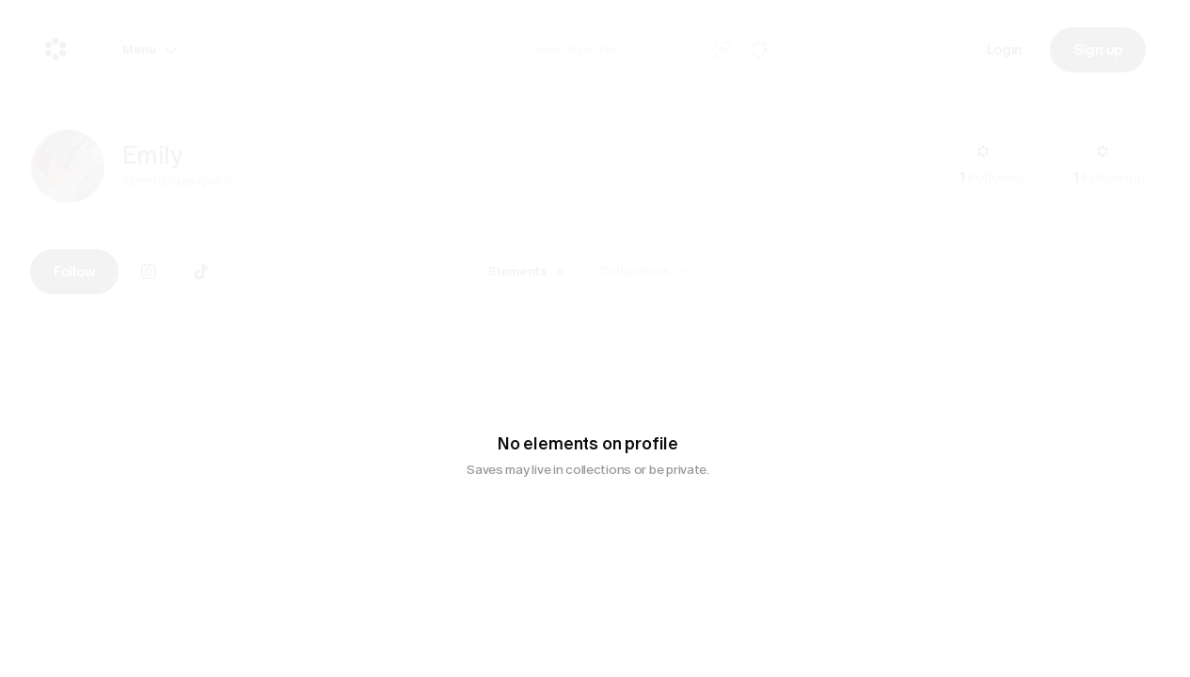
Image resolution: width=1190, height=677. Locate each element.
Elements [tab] (529, 271)
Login (1005, 49)
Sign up (1097, 49)
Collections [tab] (645, 271)
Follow (74, 271)
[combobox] (615, 49)
